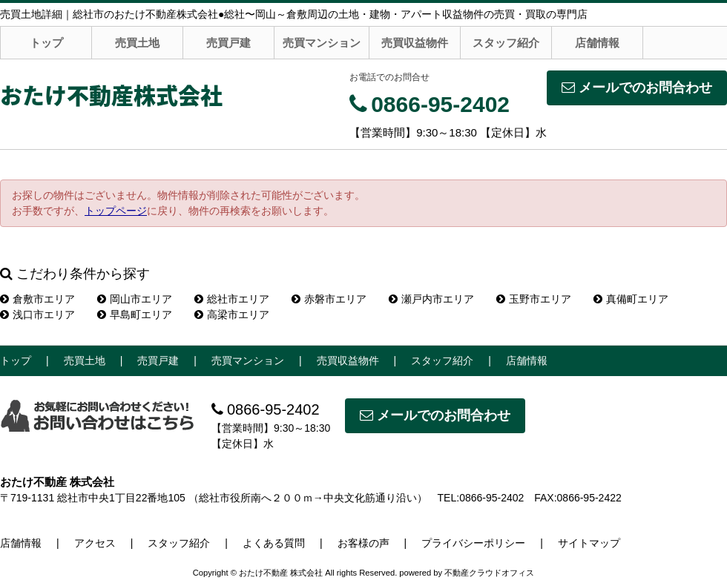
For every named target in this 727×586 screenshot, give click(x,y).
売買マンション (322, 42)
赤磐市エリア (329, 299)
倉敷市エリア (37, 299)
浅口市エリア (37, 314)
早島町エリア (134, 314)
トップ (46, 42)
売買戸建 (228, 42)
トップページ (116, 211)
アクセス (95, 543)
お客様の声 (363, 543)
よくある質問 (274, 543)
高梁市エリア (231, 314)
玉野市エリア (533, 299)
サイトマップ (589, 543)
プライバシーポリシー (473, 543)
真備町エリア (630, 299)
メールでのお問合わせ (637, 87)
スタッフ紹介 (506, 42)
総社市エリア (231, 299)
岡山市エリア (134, 299)
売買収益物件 (414, 42)
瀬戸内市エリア (431, 299)
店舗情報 (597, 42)
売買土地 (137, 42)
